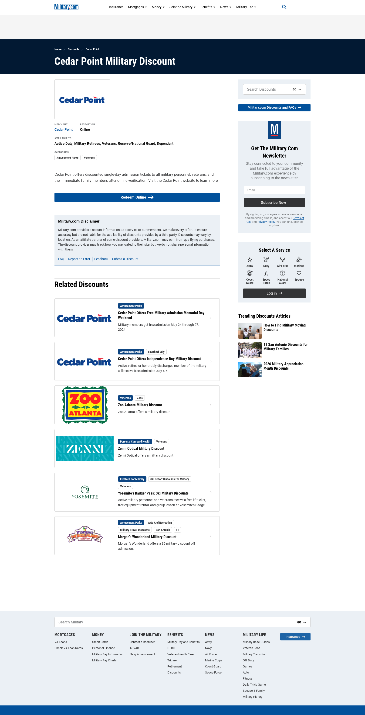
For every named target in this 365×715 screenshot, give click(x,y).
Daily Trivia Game (254, 684)
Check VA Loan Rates (68, 648)
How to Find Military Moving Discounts (285, 327)
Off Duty (248, 660)
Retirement (174, 666)
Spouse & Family (254, 690)
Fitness (248, 678)
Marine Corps (214, 660)
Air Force (211, 654)
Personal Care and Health (135, 441)
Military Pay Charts (104, 660)
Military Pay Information (107, 654)
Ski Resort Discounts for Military (169, 479)
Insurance (116, 7)
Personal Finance (103, 648)
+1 (177, 530)
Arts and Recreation (160, 522)
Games (247, 666)
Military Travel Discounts (135, 530)
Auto (246, 672)
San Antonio (163, 530)
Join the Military (182, 7)
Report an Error (79, 259)
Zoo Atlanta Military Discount (140, 405)
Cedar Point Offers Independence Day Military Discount (159, 359)
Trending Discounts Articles (264, 316)
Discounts (73, 49)
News (226, 7)
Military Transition (254, 654)
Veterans (89, 157)
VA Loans (60, 642)
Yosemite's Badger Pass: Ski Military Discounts (153, 493)
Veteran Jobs (251, 648)
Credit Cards (100, 642)
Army (208, 642)
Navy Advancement (142, 654)
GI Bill (171, 648)
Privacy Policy (266, 221)
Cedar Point (92, 49)
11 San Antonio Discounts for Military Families (286, 346)
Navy (208, 648)
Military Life (246, 7)
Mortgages (137, 7)
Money (158, 7)
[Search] (283, 7)
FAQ (61, 259)
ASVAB (134, 648)
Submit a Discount (125, 259)
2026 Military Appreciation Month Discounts (284, 366)
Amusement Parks (67, 157)
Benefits (208, 7)
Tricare (172, 660)
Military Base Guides (256, 642)
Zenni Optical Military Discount (141, 448)
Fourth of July (156, 352)
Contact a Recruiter (142, 642)
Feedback (101, 259)
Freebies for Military (132, 479)
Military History (252, 696)
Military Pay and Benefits (183, 642)
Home (57, 49)
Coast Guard (213, 666)
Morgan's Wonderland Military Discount (147, 537)
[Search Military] (266, 89)
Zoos (140, 398)
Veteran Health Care (180, 654)
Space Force (213, 672)
